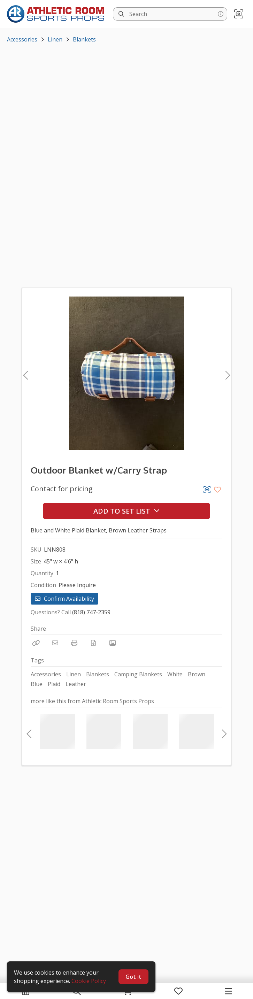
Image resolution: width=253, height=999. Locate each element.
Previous (25, 373)
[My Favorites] (178, 991)
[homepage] (57, 14)
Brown (196, 674)
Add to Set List (126, 511)
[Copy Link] (36, 643)
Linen (55, 39)
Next (225, 373)
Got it (133, 977)
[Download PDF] (93, 643)
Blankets (84, 39)
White (175, 674)
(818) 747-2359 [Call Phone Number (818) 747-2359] (91, 612)
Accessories (22, 39)
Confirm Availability (64, 598)
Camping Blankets (138, 674)
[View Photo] (112, 643)
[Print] (74, 643)
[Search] (121, 14)
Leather (76, 684)
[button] (238, 14)
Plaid (54, 684)
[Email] (55, 643)
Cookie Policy (88, 981)
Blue (37, 684)
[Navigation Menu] (228, 991)
